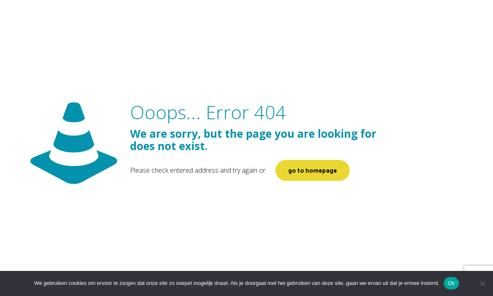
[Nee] (483, 283)
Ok (451, 283)
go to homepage (312, 170)
